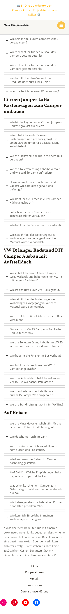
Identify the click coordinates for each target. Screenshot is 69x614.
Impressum (34, 585)
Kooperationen (34, 572)
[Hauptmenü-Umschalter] (61, 25)
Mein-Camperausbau (16, 25)
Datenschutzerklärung (34, 591)
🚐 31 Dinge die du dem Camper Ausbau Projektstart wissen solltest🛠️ (34, 10)
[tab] (34, 40)
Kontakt (34, 578)
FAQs (34, 566)
